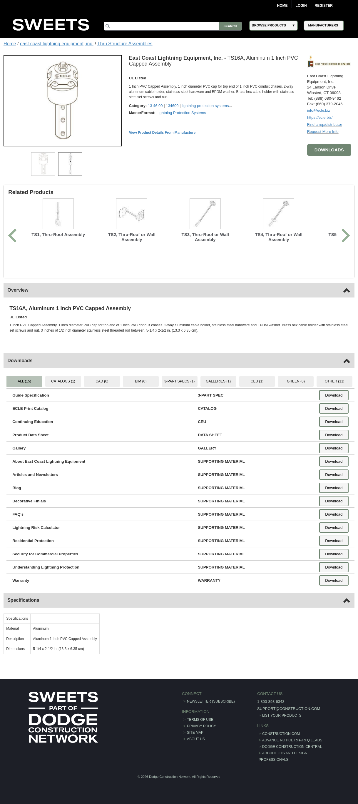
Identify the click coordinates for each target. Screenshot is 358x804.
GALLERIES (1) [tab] (218, 381)
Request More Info (323, 131)
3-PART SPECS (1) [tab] (179, 381)
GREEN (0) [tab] (296, 381)
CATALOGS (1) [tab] (63, 381)
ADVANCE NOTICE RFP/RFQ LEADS (292, 740)
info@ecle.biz (318, 110)
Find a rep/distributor (324, 124)
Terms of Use (200, 720)
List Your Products (282, 715)
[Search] (173, 26)
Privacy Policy (201, 726)
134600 (172, 105)
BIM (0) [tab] (140, 381)
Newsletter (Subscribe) (211, 701)
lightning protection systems (205, 105)
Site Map (195, 733)
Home (282, 6)
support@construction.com (288, 708)
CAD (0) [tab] (102, 381)
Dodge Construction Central (292, 747)
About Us (196, 739)
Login (301, 6)
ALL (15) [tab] (24, 381)
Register (324, 6)
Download (333, 395)
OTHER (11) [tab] (334, 381)
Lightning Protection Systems (181, 113)
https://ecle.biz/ (320, 117)
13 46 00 (155, 105)
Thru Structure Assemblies (125, 43)
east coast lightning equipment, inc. (56, 43)
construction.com (281, 734)
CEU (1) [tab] (257, 381)
